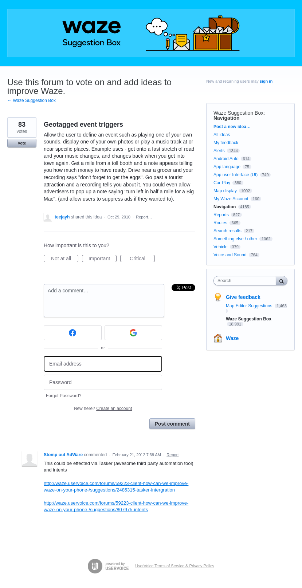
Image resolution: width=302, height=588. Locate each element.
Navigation (226, 118)
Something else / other (235, 238)
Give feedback (243, 297)
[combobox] (246, 280)
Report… (144, 217)
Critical (142, 259)
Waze (232, 338)
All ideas (221, 134)
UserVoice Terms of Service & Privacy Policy (174, 566)
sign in (266, 81)
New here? (103, 408)
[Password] (103, 382)
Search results (227, 230)
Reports (221, 214)
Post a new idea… (232, 126)
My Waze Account (230, 198)
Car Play (221, 182)
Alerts (219, 150)
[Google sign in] (133, 332)
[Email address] (103, 364)
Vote (21, 143)
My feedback (225, 142)
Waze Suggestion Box (238, 113)
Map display (225, 190)
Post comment (172, 424)
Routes (220, 222)
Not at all (64, 259)
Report (172, 455)
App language (226, 166)
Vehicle (220, 246)
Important (103, 259)
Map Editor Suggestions (250, 305)
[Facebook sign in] (73, 332)
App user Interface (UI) (235, 174)
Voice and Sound (230, 254)
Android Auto (226, 158)
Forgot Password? (63, 395)
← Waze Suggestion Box (31, 100)
